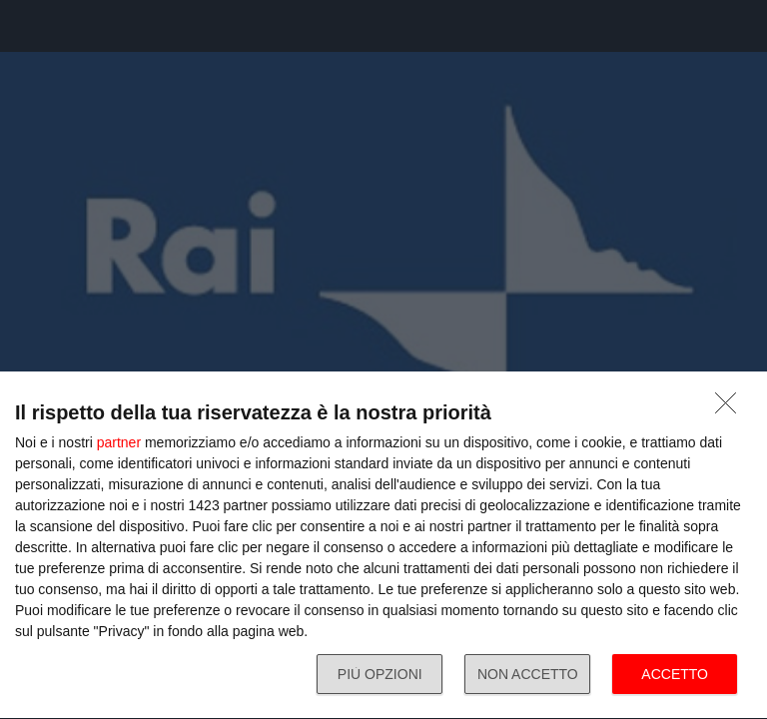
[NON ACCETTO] (731, 408)
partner (119, 442)
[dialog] (383, 545)
